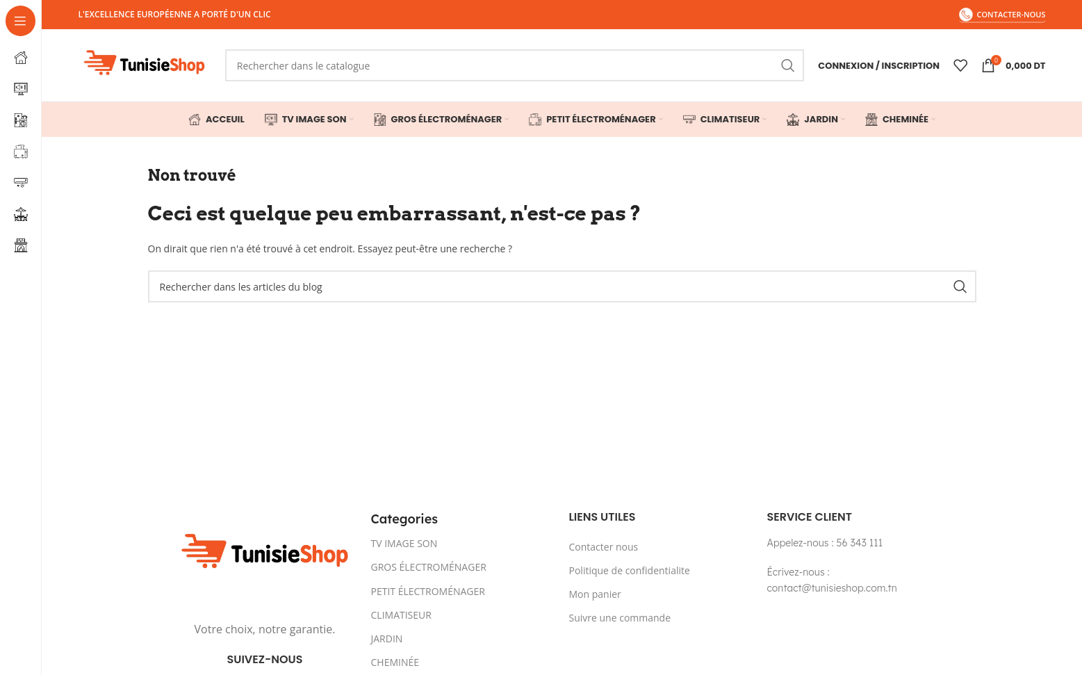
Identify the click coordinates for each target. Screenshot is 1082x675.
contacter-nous (1002, 15)
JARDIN (387, 638)
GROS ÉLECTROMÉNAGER (428, 567)
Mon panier (595, 594)
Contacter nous (604, 546)
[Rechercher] (514, 65)
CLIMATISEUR (401, 614)
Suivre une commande (620, 617)
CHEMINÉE (395, 662)
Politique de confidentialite (629, 570)
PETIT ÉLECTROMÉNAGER (428, 591)
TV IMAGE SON (404, 543)
